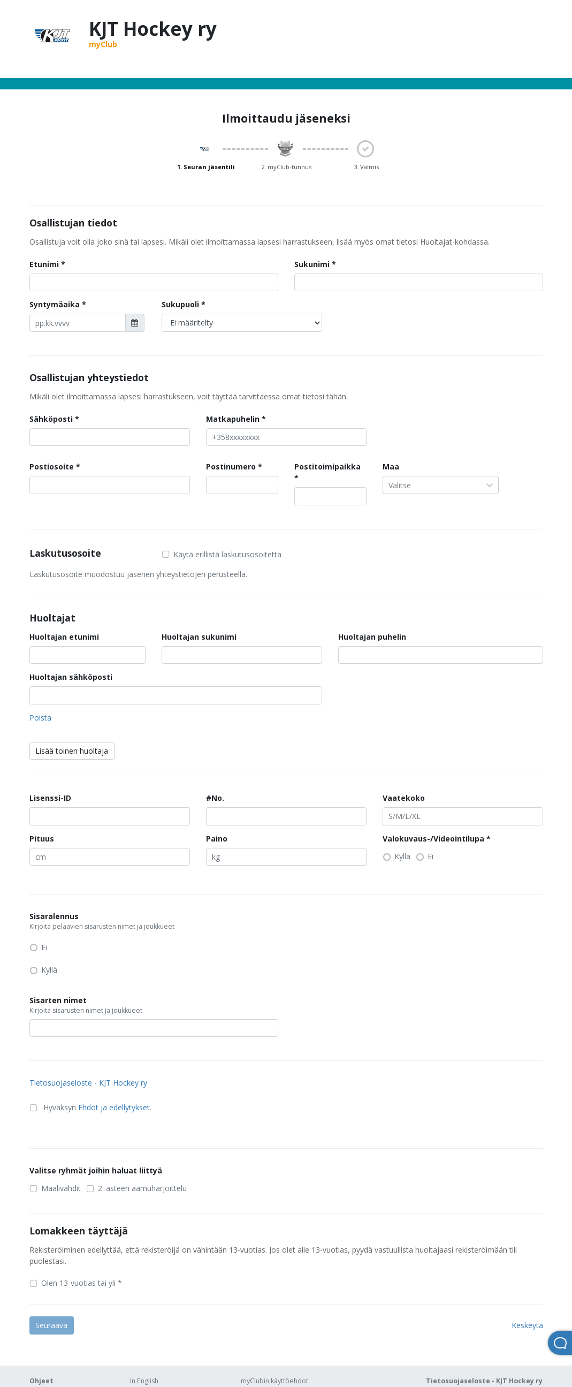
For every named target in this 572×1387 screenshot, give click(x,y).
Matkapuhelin (233, 419)
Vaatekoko (404, 798)
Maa (391, 466)
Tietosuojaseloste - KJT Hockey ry (88, 1083)
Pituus (41, 838)
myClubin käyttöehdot (274, 1380)
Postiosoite (51, 466)
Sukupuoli (180, 304)
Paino (216, 838)
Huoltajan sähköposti (70, 677)
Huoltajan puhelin (372, 637)
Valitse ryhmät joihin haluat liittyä (95, 1170)
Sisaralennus (126, 921)
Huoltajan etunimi (64, 637)
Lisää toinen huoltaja (71, 751)
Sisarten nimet (114, 1005)
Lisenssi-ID (50, 798)
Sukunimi (312, 264)
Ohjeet (41, 1380)
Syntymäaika (54, 304)
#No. (215, 798)
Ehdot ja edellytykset (114, 1107)
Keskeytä (527, 1325)
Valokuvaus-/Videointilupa (433, 838)
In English (144, 1380)
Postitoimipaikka (327, 466)
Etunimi (44, 264)
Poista (40, 718)
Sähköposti (51, 419)
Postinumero (231, 466)
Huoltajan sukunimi (199, 637)
